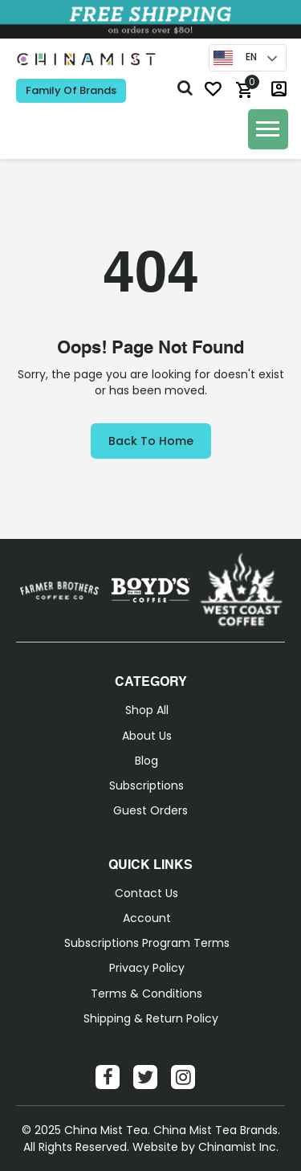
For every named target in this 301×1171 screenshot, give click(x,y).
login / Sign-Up (279, 89)
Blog (146, 761)
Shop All (147, 710)
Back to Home (150, 441)
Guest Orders (150, 810)
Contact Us (146, 893)
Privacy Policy (147, 968)
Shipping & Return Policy (150, 1018)
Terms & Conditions (146, 993)
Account (147, 918)
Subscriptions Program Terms (147, 943)
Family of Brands (71, 90)
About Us (147, 736)
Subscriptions (146, 785)
